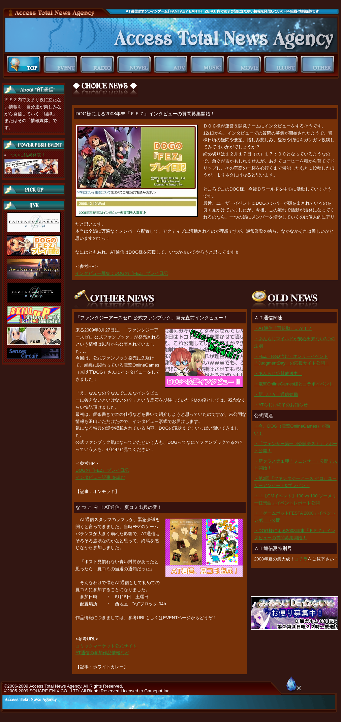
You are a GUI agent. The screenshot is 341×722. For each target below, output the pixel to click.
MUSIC (208, 64)
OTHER (319, 64)
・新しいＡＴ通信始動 (276, 394)
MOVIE (245, 64)
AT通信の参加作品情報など (102, 652)
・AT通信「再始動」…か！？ (283, 328)
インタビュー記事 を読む (100, 477)
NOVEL (135, 64)
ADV (172, 64)
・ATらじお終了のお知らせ (281, 404)
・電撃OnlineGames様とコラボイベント (293, 383)
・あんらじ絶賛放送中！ (278, 373)
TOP (25, 64)
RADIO (98, 64)
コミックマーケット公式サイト (106, 645)
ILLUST (282, 64)
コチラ (301, 558)
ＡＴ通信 (170, 35)
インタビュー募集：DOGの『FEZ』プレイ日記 (121, 273)
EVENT (61, 64)
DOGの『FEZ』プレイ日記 (102, 470)
